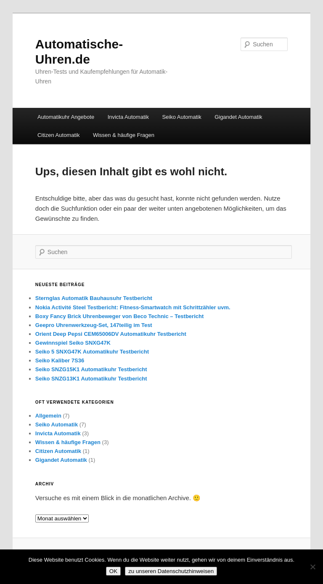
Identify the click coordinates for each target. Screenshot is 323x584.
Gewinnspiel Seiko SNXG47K (73, 343)
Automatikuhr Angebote (65, 117)
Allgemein (48, 416)
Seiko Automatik (181, 117)
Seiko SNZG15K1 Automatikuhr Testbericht (91, 369)
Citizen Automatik (58, 135)
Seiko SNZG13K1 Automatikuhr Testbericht (91, 378)
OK (113, 571)
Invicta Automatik (128, 117)
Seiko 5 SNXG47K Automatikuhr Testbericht (92, 351)
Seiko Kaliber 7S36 (59, 360)
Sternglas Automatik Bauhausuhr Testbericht (93, 298)
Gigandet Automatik (238, 117)
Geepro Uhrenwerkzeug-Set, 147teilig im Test (93, 325)
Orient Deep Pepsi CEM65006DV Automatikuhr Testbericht (110, 334)
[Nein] (312, 567)
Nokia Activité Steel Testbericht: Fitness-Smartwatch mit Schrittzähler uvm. (132, 307)
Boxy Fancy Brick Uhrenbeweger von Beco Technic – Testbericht (119, 316)
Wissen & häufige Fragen (123, 135)
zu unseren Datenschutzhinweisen (171, 571)
